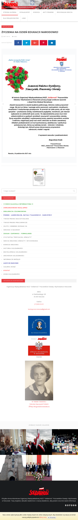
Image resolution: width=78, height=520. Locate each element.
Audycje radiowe (10, 263)
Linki (24, 18)
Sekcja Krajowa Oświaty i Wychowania (20, 241)
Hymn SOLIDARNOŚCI (11, 274)
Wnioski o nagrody (11, 230)
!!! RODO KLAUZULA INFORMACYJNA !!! (18, 204)
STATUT (6, 270)
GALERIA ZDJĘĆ (9, 267)
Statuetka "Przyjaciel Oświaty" (17, 237)
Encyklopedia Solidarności (15, 252)
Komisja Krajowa (11, 244)
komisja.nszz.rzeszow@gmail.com (39, 309)
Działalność (25, 12)
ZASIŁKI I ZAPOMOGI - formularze (17, 233)
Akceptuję (51, 517)
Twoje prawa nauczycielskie (16, 218)
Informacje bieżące (11, 259)
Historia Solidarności (13, 248)
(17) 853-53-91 (39, 304)
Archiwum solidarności (13, 255)
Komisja (36, 12)
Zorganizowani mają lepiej (15, 207)
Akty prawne (48, 12)
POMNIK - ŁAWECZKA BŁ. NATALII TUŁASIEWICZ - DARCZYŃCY (27, 215)
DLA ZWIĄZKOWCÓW (11, 18)
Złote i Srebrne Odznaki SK (15, 226)
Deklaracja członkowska (14, 211)
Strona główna (9, 12)
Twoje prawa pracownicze (15, 222)
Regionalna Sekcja (64, 12)
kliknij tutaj (43, 517)
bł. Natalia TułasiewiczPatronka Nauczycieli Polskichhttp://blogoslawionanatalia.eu (39, 404)
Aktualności (7, 26)
